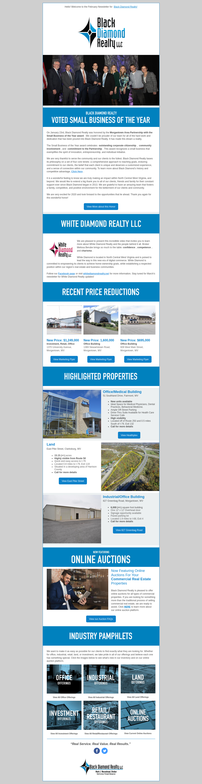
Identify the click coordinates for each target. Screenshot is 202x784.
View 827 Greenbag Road (129, 530)
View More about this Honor (101, 206)
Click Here (77, 171)
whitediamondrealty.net (96, 273)
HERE (127, 606)
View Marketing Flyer (64, 359)
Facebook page (66, 273)
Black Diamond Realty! (125, 6)
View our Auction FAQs (101, 619)
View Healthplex (129, 435)
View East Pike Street (73, 481)
